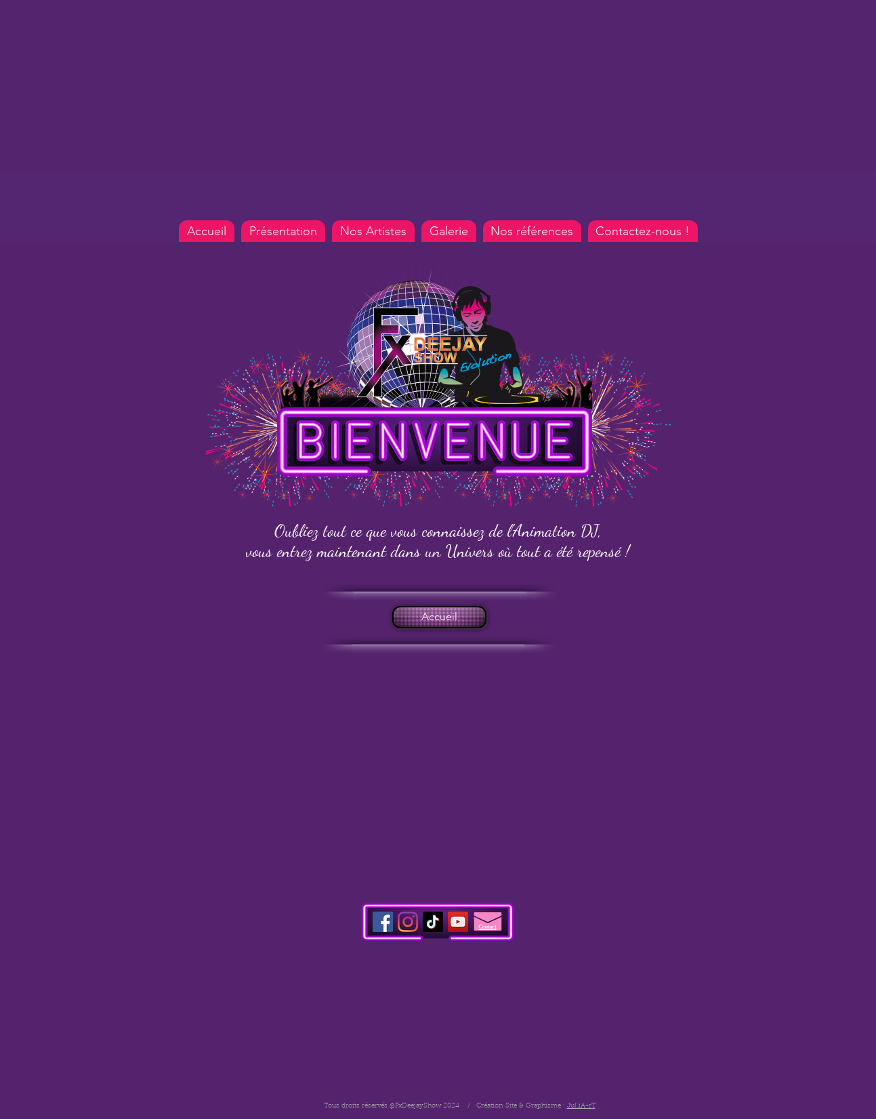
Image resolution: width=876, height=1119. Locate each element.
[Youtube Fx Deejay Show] (458, 922)
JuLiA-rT (581, 1106)
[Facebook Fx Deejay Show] (383, 922)
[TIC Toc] (433, 922)
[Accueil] (439, 617)
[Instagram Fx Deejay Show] (408, 922)
